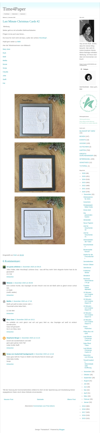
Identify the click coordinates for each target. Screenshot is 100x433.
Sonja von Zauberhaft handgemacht (20, 354)
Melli (19, 41)
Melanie (9, 283)
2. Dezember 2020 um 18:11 (25, 319)
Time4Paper (14, 8)
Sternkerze (87, 267)
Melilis (5, 60)
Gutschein (87, 202)
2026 (84, 173)
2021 (84, 188)
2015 (84, 418)
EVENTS (83, 140)
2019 (84, 406)
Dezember (88, 194)
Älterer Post (71, 399)
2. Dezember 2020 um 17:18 (22, 301)
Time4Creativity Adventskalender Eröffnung (88, 364)
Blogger (62, 429)
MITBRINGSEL (85, 159)
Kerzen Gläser (88, 264)
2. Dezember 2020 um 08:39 (23, 283)
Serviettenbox (88, 261)
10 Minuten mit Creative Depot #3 (88, 308)
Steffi (4, 79)
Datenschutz (14, 14)
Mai (85, 390)
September (88, 378)
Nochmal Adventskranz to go (88, 280)
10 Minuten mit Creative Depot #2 (88, 315)
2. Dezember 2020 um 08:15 (31, 267)
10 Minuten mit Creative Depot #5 (88, 294)
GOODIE (83, 143)
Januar (86, 402)
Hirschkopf (43, 38)
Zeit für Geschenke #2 (88, 228)
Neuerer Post (8, 399)
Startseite (40, 399)
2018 (84, 409)
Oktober (87, 374)
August (86, 381)
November (88, 371)
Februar (87, 399)
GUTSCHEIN (84, 147)
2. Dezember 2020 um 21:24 (30, 338)
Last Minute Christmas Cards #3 (87, 338)
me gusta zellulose (14, 267)
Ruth (4, 53)
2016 (84, 415)
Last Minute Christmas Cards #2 (87, 350)
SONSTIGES (84, 162)
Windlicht (86, 275)
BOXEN (82, 136)
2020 (84, 192)
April (85, 393)
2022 (84, 185)
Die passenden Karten (87, 215)
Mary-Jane (6, 49)
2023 (84, 182)
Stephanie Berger (13, 338)
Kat (4, 83)
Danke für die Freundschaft (88, 256)
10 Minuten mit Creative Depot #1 (88, 321)
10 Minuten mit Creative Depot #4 (88, 301)
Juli (85, 384)
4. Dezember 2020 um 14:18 (44, 354)
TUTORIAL (83, 166)
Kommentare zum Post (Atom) (44, 406)
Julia (4, 75)
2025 (84, 176)
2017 (84, 412)
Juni (85, 387)
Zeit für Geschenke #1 (88, 235)
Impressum (22, 14)
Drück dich (87, 210)
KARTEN (83, 150)
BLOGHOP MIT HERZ (87, 131)
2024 (84, 179)
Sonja (5, 68)
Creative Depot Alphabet (87, 287)
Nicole (5, 64)
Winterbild (86, 220)
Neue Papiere (88, 223)
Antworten (10, 277)
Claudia (5, 72)
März (86, 396)
